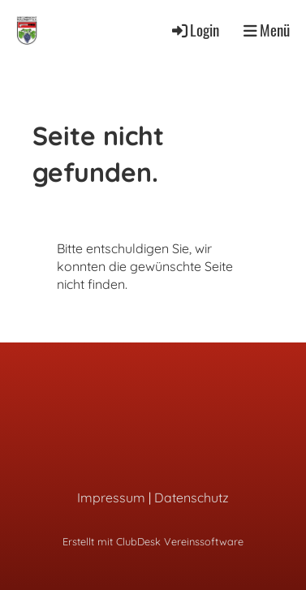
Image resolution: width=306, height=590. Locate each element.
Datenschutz (191, 497)
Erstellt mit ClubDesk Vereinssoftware (153, 541)
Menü (267, 30)
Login (194, 30)
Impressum (111, 497)
